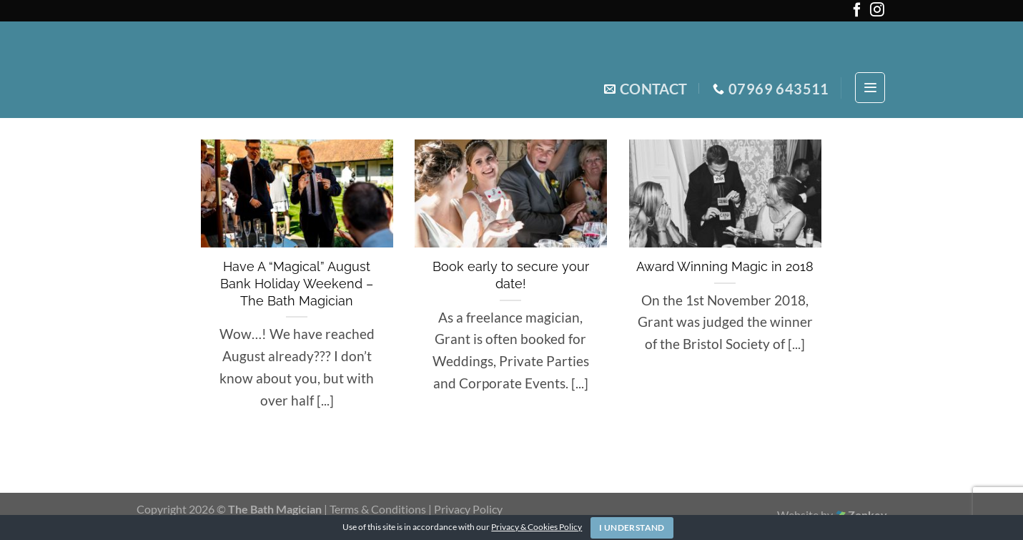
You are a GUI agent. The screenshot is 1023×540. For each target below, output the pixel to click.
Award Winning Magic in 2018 (725, 266)
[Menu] (870, 87)
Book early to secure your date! (511, 275)
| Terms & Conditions (376, 509)
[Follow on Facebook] (857, 12)
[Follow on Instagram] (877, 12)
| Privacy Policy (465, 509)
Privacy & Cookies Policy (536, 526)
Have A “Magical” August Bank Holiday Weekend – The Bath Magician (296, 283)
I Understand (631, 527)
